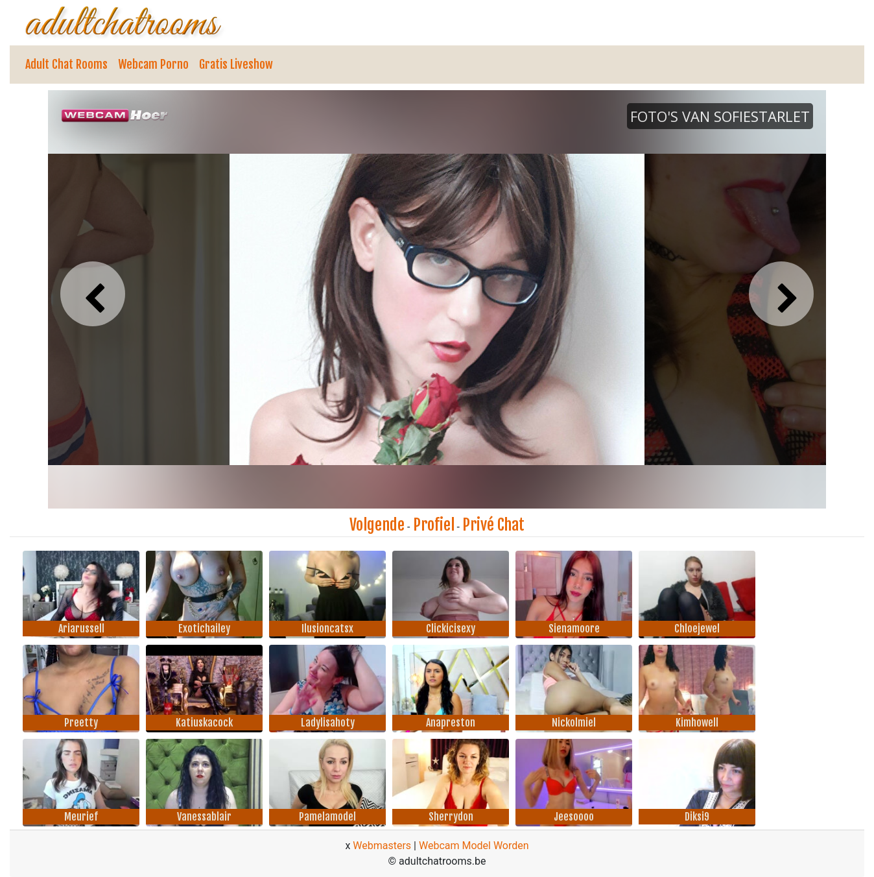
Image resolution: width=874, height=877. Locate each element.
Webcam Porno (153, 64)
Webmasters (382, 845)
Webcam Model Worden (474, 845)
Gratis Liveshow (236, 64)
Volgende (377, 525)
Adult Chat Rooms (66, 64)
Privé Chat (493, 525)
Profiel (434, 525)
